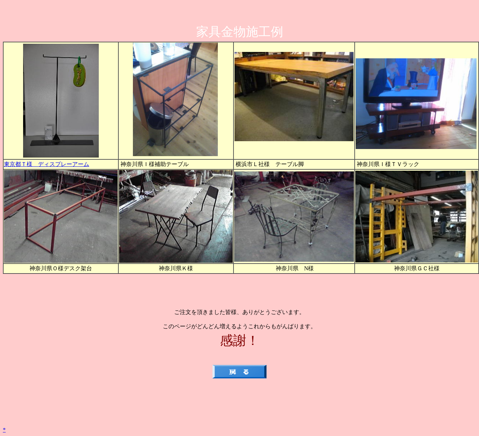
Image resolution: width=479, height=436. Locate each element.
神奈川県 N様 (294, 268)
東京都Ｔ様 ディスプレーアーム (46, 164)
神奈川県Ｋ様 (176, 268)
